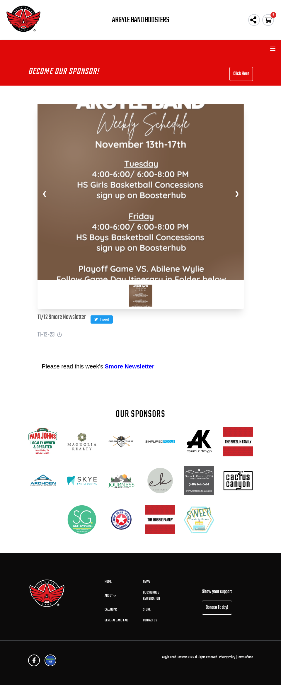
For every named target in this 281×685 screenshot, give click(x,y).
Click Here (241, 74)
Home (108, 582)
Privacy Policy (227, 657)
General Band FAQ (116, 620)
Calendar (111, 610)
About (111, 596)
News (146, 582)
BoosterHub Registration (151, 596)
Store (147, 610)
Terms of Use (245, 657)
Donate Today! (217, 607)
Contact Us (150, 620)
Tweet (101, 319)
